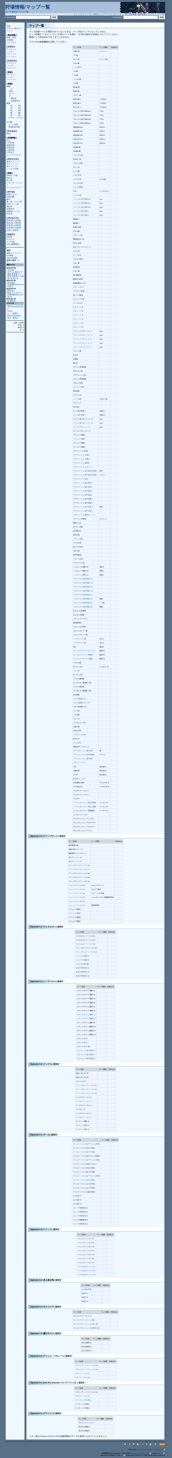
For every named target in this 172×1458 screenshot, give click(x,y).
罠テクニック (12, 166)
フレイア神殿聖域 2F (80, 1212)
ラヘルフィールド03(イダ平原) (84, 1152)
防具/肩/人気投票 (14, 225)
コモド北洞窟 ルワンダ (81, 703)
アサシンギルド (78, 287)
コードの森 (77, 399)
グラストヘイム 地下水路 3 (82, 507)
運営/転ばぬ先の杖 (15, 307)
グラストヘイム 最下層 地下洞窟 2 (85, 475)
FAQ (8, 244)
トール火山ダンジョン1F (86, 1266)
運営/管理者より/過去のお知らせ (15, 277)
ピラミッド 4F (78, 319)
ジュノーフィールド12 (77, 905)
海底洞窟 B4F (78, 139)
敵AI (8, 199)
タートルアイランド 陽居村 (83, 655)
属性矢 (14, 98)
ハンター (10, 52)
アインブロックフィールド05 (86, 1093)
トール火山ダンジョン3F (86, 1274)
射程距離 (10, 197)
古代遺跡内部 (78, 787)
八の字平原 (77, 175)
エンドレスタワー (14, 155)
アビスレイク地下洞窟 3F (86, 1058)
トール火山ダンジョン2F (86, 1270)
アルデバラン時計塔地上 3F (83, 587)
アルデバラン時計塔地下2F (83, 599)
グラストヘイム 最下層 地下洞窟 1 (85, 471)
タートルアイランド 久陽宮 (83, 659)
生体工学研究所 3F (82, 976)
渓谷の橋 (76, 551)
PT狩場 (10, 152)
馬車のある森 (78, 371)
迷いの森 (76, 59)
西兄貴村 (76, 407)
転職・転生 (11, 37)
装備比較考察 (14, 127)
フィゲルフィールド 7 (84, 1117)
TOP (9, 26)
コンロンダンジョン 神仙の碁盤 (84, 806)
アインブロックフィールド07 (79, 869)
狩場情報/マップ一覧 (27, 7)
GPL (162, 1453)
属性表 (9, 206)
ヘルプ (150, 14)
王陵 (74, 767)
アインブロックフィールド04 (86, 952)
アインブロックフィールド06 (79, 865)
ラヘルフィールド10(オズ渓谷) (84, 1180)
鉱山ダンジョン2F (75, 861)
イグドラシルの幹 (79, 735)
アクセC (19, 118)
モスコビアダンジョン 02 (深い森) (85, 1324)
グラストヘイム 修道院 (81, 463)
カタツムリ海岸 (78, 387)
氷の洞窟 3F (77, 1204)
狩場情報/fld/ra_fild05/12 (15, 296)
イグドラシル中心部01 (83, 1400)
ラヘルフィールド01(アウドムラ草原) (86, 1144)
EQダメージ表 (13, 204)
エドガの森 (77, 195)
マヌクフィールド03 (82, 1377)
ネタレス (10, 239)
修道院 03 (84, 1301)
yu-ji (123, 1455)
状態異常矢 (15, 101)
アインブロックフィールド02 (86, 1089)
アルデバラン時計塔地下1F (83, 595)
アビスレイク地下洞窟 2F (86, 1054)
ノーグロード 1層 (79, 639)
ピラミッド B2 (78, 323)
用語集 (9, 237)
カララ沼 (76, 719)
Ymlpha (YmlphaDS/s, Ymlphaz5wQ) (151, 1449)
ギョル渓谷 (77, 743)
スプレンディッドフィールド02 (86, 1365)
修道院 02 (84, 1297)
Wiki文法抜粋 (12, 258)
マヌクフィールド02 (82, 1396)
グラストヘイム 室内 (80, 479)
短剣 (11, 91)
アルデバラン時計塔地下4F (83, 607)
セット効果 (13, 124)
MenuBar (11, 282)
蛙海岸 (75, 355)
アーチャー (11, 49)
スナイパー (11, 54)
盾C (19, 115)
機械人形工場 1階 (82, 1073)
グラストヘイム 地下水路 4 (82, 511)
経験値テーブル (13, 211)
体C (19, 108)
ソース (87, 14)
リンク (9, 31)
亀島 (74, 647)
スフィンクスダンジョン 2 (82, 335)
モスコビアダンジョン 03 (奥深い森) (86, 1328)
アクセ (11, 118)
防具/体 (10, 290)
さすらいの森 (78, 235)
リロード (116, 14)
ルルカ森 (76, 711)
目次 (8, 140)
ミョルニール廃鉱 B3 (80, 575)
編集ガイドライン (14, 253)
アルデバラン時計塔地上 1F (83, 579)
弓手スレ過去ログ (14, 28)
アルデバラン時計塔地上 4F (83, 591)
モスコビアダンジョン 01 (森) (84, 1320)
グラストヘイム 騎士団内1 (82, 483)
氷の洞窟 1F (77, 1196)
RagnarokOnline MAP (51, 1436)
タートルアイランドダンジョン (84, 651)
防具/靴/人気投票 (14, 228)
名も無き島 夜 (86, 1289)
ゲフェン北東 (78, 539)
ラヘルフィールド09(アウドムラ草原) (86, 1176)
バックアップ (105, 14)
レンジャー (11, 56)
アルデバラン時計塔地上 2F (83, 583)
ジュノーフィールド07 (77, 889)
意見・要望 (12, 318)
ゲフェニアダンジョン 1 (81, 427)
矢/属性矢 (11, 301)
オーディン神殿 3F (82, 1129)
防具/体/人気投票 (14, 223)
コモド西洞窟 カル (79, 699)
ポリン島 (76, 167)
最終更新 (142, 14)
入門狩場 (10, 143)
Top (6, 12)
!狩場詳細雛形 (84, 34)
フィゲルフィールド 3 (84, 1101)
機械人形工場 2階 (82, 1077)
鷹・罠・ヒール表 (14, 201)
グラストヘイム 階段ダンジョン (84, 515)
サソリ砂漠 (77, 255)
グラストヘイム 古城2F (81, 459)
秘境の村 (76, 739)
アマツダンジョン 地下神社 (83, 759)
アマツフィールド (79, 763)
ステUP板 (11, 242)
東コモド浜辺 (78, 675)
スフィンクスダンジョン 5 (82, 347)
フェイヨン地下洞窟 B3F (82, 207)
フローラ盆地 (78, 559)
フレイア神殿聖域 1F (80, 1208)
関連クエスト (12, 194)
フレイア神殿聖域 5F (80, 1224)
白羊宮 (75, 775)
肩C (19, 110)
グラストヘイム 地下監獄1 (82, 491)
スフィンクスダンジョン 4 (82, 343)
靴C (19, 113)
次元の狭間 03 (86, 1351)
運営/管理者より (14, 274)
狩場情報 (13, 12)
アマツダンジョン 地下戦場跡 (83, 755)
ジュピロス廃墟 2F (82, 960)
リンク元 (160, 14)
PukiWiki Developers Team (140, 1453)
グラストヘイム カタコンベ (83, 467)
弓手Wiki (11, 270)
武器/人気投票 (13, 230)
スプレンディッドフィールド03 (86, 1369)
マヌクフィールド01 (82, 1373)
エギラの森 (77, 179)
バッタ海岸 (77, 67)
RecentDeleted (14, 315)
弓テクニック (12, 164)
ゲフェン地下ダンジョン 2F (83, 423)
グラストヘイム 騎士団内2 (82, 487)
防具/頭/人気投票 (14, 220)
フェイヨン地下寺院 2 (81, 215)
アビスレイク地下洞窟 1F (86, 1050)
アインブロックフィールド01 (86, 1085)
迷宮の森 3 (77, 107)
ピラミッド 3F (78, 315)
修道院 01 (84, 1293)
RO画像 (10, 255)
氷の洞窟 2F (77, 1200)
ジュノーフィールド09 (77, 897)
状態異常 (10, 209)
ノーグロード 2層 (79, 643)
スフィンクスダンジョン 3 (82, 339)
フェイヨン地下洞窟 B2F (82, 203)
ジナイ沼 (76, 671)
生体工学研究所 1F (82, 968)
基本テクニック (13, 162)
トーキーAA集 (13, 169)
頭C (19, 106)
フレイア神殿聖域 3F (80, 1216)
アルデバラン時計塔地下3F (83, 603)
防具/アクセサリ (14, 292)
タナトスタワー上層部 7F (86, 1014)
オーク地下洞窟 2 (79, 415)
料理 (8, 134)
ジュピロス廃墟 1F (82, 956)
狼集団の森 (77, 159)
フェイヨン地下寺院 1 (81, 211)
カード (12, 93)
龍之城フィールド (79, 779)
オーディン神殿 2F (82, 1125)
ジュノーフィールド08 (77, 893)
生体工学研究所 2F (82, 972)
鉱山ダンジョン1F (75, 857)
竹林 (74, 191)
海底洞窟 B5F (78, 143)
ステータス (11, 42)
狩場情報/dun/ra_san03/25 (15, 285)
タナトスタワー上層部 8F (86, 1018)
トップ (78, 14)
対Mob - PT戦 (12, 175)
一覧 (125, 14)
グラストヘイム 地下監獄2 (82, 495)
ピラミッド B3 (78, 327)
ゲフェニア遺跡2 (79, 439)
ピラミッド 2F (78, 311)
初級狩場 (10, 145)
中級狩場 (10, 147)
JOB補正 (10, 40)
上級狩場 (10, 150)
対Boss (10, 178)
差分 (96, 14)
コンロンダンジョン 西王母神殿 (84, 802)
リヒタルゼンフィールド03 (85, 944)
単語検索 (132, 14)
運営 (9, 251)
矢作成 (9, 214)
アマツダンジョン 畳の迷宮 (83, 751)
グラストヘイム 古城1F (81, 455)
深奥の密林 (77, 731)
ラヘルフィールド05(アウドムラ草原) (86, 1160)
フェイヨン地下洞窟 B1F (82, 199)
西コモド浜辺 (78, 667)
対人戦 (9, 180)
